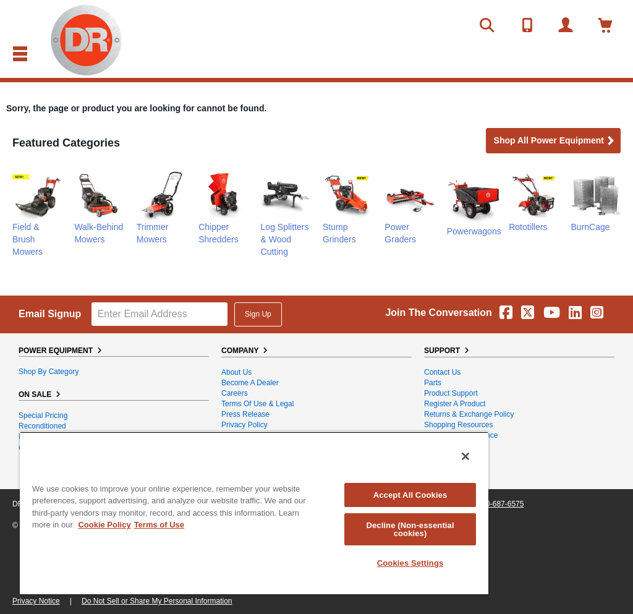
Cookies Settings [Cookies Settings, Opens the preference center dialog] (410, 563)
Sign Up (258, 314)
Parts (432, 382)
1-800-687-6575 (497, 504)
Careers (234, 393)
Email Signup (50, 314)
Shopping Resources (458, 424)
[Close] (465, 456)
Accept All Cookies (410, 495)
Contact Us (442, 372)
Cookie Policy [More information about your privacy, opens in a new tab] (104, 524)
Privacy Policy (244, 424)
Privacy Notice (36, 601)
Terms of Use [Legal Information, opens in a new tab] (159, 524)
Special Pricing (43, 415)
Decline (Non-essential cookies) (410, 529)
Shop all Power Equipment (554, 141)
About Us (236, 372)
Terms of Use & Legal (257, 403)
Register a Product (454, 403)
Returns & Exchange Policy (469, 414)
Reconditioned (42, 426)
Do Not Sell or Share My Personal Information (157, 601)
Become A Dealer (250, 382)
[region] (254, 513)
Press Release (245, 414)
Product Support (451, 393)
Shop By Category (49, 371)
